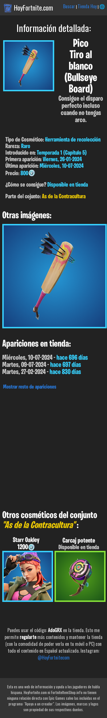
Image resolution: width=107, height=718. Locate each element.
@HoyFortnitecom (54, 657)
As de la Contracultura (64, 196)
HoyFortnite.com (33, 8)
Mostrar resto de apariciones (29, 387)
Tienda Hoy (87, 6)
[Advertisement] (53, 448)
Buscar (69, 6)
